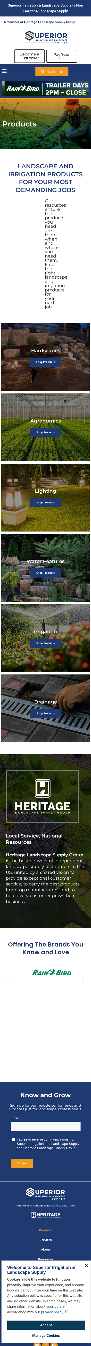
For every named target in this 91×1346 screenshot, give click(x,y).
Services (46, 1240)
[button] (4, 71)
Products (45, 1230)
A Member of (14, 22)
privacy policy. (54, 1312)
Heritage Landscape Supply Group (49, 22)
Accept (46, 1325)
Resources (45, 1259)
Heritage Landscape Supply (45, 11)
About (45, 1249)
